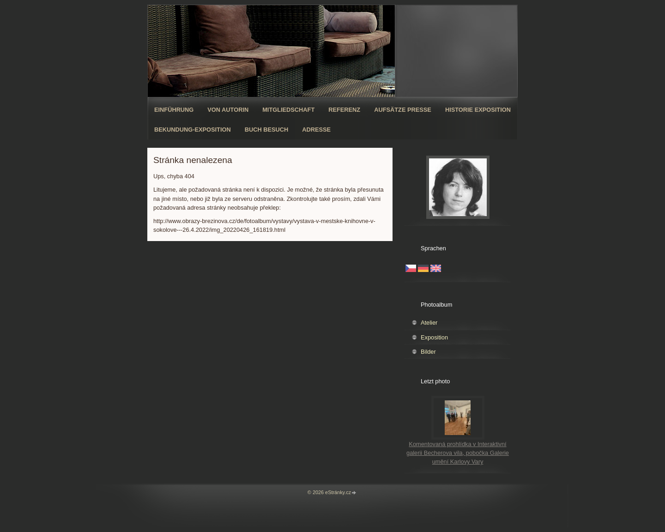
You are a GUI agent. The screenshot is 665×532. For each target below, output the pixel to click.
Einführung (173, 109)
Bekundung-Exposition (192, 129)
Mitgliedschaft (288, 109)
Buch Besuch (267, 129)
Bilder (428, 351)
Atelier (429, 322)
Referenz (344, 109)
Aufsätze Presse (402, 109)
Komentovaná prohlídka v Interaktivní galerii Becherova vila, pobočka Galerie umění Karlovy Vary (457, 453)
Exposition (434, 337)
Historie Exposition (478, 109)
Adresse (316, 129)
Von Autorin (227, 109)
